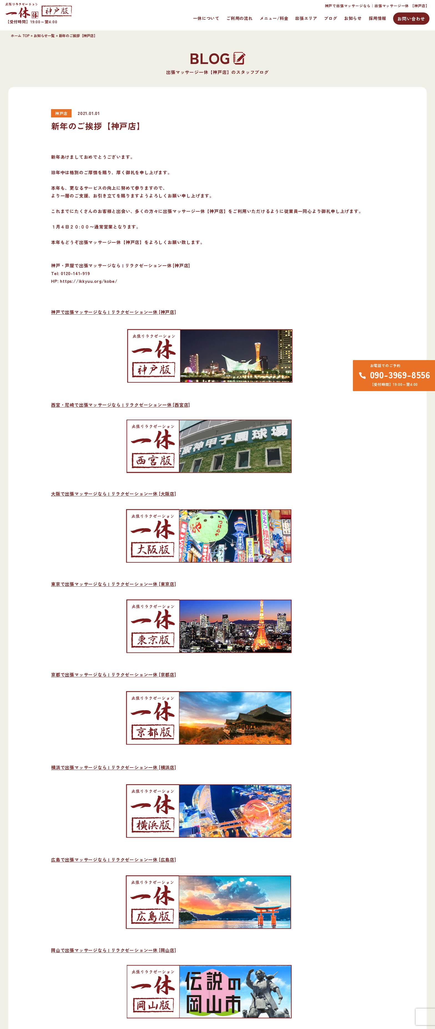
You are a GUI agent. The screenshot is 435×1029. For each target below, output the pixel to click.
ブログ (330, 18)
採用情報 (377, 18)
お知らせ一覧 (44, 35)
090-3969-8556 (400, 374)
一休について (206, 18)
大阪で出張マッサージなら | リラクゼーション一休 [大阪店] (113, 493)
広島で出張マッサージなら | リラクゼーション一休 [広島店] (113, 859)
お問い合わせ (411, 18)
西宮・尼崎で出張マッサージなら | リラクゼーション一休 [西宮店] (120, 404)
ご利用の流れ (239, 18)
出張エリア (306, 18)
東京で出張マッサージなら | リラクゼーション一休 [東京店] (113, 584)
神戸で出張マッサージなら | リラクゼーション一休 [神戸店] (113, 312)
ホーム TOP (20, 35)
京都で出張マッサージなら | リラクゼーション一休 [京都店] (113, 674)
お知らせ (353, 18)
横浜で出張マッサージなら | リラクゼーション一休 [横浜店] (113, 767)
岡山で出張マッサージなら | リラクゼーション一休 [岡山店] (113, 950)
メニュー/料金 (274, 18)
